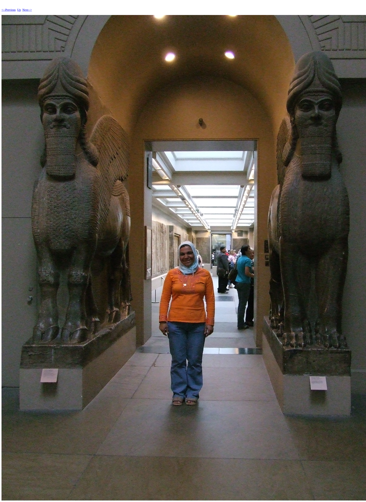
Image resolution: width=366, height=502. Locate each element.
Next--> (27, 9)
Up (19, 9)
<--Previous (9, 9)
